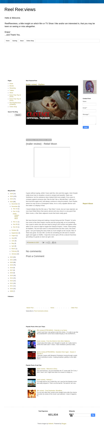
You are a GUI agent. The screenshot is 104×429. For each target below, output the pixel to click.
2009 (11, 291)
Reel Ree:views (20, 9)
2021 (11, 260)
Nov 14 (15, 211)
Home (8, 41)
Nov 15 (15, 209)
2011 (11, 286)
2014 (11, 278)
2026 (11, 193)
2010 (11, 288)
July (13, 238)
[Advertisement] (52, 59)
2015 (11, 275)
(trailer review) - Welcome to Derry (47, 369)
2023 (11, 201)
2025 (11, 196)
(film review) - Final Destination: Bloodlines (49, 390)
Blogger (64, 423)
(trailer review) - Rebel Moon (16, 216)
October (14, 230)
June (13, 241)
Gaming (14, 41)
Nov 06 (15, 224)
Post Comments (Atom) (41, 311)
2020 (11, 262)
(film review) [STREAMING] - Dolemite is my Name (52, 330)
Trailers (12, 90)
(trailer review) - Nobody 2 (44, 379)
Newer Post (30, 308)
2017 (11, 270)
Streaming (13, 88)
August (14, 235)
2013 (11, 281)
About (21, 41)
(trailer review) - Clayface (35, 84)
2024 (11, 199)
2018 (11, 267)
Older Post (74, 308)
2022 (11, 257)
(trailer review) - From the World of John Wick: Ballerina (53, 341)
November (15, 206)
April (13, 246)
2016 (11, 273)
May (13, 243)
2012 (11, 283)
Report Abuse (88, 203)
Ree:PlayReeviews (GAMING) (15, 103)
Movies (12, 86)
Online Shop (30, 41)
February (14, 251)
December (15, 204)
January (14, 254)
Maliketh (50, 423)
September (15, 233)
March (14, 248)
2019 (11, 265)
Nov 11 (15, 222)
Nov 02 (15, 227)
